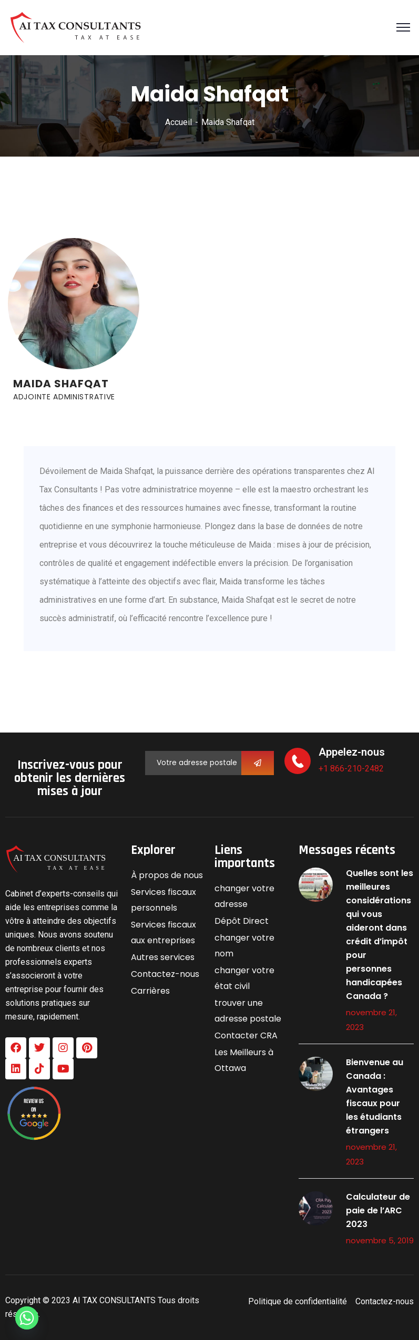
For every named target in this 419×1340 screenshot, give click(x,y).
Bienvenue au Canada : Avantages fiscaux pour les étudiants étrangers (374, 1096)
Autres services (163, 957)
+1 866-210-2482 (351, 769)
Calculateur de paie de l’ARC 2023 (378, 1210)
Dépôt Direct (241, 921)
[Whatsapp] (26, 1317)
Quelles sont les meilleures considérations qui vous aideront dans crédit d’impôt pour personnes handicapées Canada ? (379, 934)
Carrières (150, 991)
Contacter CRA (246, 1035)
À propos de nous (167, 875)
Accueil (178, 122)
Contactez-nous (165, 974)
